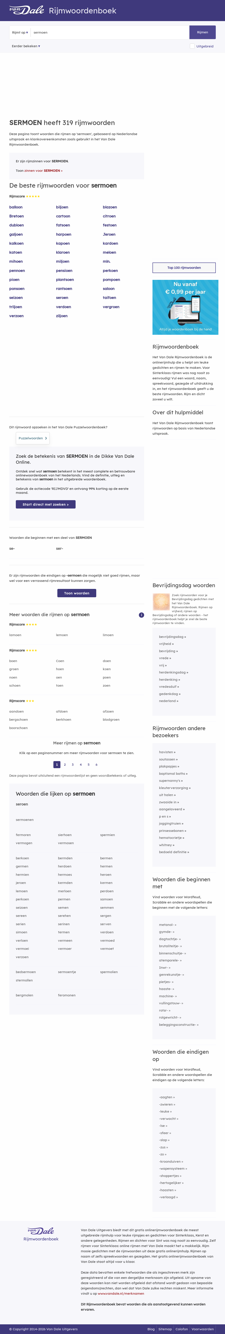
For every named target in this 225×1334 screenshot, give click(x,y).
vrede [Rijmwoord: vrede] (164, 658)
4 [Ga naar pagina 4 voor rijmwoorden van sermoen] (81, 764)
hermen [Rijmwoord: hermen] (106, 866)
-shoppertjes (169, 1176)
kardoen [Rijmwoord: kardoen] (110, 243)
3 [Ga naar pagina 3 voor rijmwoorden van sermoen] (73, 764)
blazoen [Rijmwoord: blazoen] (110, 207)
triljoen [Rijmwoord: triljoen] (15, 306)
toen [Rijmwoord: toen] (59, 685)
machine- (166, 996)
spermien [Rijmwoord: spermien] (107, 835)
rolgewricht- (169, 1017)
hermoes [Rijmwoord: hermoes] (65, 874)
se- (12, 548)
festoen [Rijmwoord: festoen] (109, 225)
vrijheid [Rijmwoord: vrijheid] (165, 644)
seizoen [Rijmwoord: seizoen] (16, 297)
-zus (162, 1147)
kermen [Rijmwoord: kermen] (106, 883)
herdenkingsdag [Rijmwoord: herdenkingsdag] (172, 672)
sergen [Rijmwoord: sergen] (105, 916)
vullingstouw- (170, 1003)
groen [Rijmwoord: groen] (14, 669)
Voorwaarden (203, 1329)
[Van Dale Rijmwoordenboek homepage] (29, 10)
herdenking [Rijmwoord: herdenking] (168, 679)
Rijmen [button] (202, 32)
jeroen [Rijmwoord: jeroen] (21, 883)
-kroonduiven (170, 1161)
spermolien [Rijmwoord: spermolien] (109, 972)
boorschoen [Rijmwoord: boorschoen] (18, 728)
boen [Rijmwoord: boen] (13, 661)
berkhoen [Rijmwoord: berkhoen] (63, 719)
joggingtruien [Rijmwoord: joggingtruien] (170, 823)
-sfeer (164, 1133)
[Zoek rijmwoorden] (55, 32)
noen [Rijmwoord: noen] (13, 677)
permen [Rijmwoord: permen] (64, 899)
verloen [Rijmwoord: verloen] (22, 940)
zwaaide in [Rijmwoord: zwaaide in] (167, 802)
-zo (161, 1154)
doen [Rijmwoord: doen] (107, 661)
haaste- (165, 989)
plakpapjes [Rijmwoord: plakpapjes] (168, 766)
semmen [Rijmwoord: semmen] (107, 907)
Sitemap (165, 1329)
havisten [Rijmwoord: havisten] (166, 752)
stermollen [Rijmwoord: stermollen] (24, 980)
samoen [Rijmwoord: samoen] (106, 899)
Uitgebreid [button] (205, 46)
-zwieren (166, 1104)
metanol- (166, 925)
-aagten (165, 1097)
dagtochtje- (168, 939)
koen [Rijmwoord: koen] (107, 669)
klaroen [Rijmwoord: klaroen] (63, 252)
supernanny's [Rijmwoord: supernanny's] (169, 780)
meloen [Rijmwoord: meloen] (109, 252)
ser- (59, 548)
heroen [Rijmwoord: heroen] (105, 874)
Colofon (182, 1329)
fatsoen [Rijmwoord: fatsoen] (63, 225)
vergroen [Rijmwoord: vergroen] (111, 306)
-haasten (166, 1190)
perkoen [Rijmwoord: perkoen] (110, 270)
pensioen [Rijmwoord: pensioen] (64, 270)
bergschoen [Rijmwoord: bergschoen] (18, 719)
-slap (163, 1140)
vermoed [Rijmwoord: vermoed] (107, 940)
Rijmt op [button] (18, 32)
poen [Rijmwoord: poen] (107, 677)
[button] (141, 615)
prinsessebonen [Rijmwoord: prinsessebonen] (171, 831)
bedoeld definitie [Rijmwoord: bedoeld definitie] (173, 852)
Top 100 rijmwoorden (184, 268)
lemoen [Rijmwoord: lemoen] (62, 635)
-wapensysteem (172, 1168)
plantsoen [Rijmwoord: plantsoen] (65, 279)
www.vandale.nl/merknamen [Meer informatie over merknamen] (121, 1293)
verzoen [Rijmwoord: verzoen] (16, 315)
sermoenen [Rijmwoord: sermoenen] (25, 820)
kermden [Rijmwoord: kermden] (65, 883)
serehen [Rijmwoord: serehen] (64, 916)
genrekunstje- (170, 974)
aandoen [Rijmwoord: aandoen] (16, 711)
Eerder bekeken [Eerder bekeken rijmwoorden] (24, 46)
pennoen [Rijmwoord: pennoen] (17, 270)
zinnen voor (42, 170)
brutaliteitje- (169, 946)
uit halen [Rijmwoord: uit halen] (166, 795)
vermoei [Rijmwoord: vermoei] (22, 949)
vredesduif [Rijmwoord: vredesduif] (167, 686)
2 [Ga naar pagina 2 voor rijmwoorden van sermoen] (65, 764)
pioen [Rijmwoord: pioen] (14, 279)
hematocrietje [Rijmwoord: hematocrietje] (170, 838)
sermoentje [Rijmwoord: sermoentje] (67, 972)
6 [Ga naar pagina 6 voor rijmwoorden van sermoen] (96, 764)
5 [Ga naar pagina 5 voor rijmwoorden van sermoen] (89, 764)
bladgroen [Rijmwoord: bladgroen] (111, 719)
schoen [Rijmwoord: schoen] (14, 685)
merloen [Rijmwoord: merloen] (64, 891)
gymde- (165, 932)
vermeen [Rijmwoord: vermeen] (65, 940)
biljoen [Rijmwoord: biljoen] (62, 207)
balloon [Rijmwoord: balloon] (15, 207)
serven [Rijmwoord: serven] (105, 924)
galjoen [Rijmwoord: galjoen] (16, 234)
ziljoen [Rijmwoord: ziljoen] (61, 315)
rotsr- (163, 1010)
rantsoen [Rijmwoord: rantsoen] (64, 288)
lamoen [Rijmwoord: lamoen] (15, 635)
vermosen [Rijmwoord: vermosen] (66, 843)
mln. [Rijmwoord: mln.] (106, 261)
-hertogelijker (170, 1183)
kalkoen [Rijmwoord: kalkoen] (16, 243)
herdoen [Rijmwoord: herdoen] (64, 866)
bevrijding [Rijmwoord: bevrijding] (167, 651)
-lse (162, 1126)
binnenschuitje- (171, 953)
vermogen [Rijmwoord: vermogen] (24, 843)
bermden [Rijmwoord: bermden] (65, 858)
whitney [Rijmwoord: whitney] (165, 845)
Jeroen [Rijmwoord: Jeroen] (109, 234)
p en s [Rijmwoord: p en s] (163, 816)
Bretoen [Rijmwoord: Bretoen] (16, 216)
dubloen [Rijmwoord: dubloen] (16, 225)
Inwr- (163, 967)
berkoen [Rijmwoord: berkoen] (22, 858)
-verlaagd (167, 1197)
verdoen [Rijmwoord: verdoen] (63, 306)
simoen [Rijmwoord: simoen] (21, 932)
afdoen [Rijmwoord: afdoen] (62, 711)
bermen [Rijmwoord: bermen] (106, 858)
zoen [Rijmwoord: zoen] (106, 685)
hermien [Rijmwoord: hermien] (22, 874)
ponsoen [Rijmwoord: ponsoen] (16, 288)
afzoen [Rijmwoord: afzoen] (108, 711)
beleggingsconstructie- (177, 1025)
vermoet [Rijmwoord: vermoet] (107, 949)
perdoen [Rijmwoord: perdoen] (107, 891)
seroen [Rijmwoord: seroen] (62, 297)
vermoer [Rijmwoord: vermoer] (65, 949)
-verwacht (167, 1119)
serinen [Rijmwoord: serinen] (64, 924)
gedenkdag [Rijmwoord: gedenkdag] (168, 694)
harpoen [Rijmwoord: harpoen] (63, 234)
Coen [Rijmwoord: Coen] (60, 661)
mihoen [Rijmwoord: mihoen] (16, 261)
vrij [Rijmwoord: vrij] (161, 665)
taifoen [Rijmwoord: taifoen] (109, 297)
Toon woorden (76, 593)
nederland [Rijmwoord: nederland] (167, 701)
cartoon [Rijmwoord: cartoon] (63, 216)
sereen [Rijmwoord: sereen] (21, 916)
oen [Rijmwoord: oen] (59, 677)
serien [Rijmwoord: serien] (20, 924)
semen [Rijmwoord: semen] (63, 907)
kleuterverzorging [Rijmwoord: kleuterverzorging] (173, 788)
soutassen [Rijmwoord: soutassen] (167, 759)
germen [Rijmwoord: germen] (22, 866)
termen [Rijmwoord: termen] (64, 932)
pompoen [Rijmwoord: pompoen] (111, 279)
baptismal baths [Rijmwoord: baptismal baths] (172, 773)
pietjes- (165, 982)
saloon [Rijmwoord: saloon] (108, 288)
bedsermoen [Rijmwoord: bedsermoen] (26, 972)
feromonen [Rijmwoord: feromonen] (67, 995)
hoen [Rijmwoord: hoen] (60, 669)
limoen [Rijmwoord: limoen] (108, 635)
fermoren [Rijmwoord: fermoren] (23, 835)
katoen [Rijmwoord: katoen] (15, 252)
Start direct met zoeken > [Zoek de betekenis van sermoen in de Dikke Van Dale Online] (46, 504)
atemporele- (169, 960)
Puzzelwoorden (33, 437)
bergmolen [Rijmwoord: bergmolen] (24, 995)
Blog (151, 1329)
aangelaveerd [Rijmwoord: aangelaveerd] (170, 809)
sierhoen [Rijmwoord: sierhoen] (65, 835)
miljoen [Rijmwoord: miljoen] (62, 261)
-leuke (164, 1111)
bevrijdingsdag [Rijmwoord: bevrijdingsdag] (171, 637)
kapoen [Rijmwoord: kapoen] (63, 243)
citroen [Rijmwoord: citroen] (109, 216)
